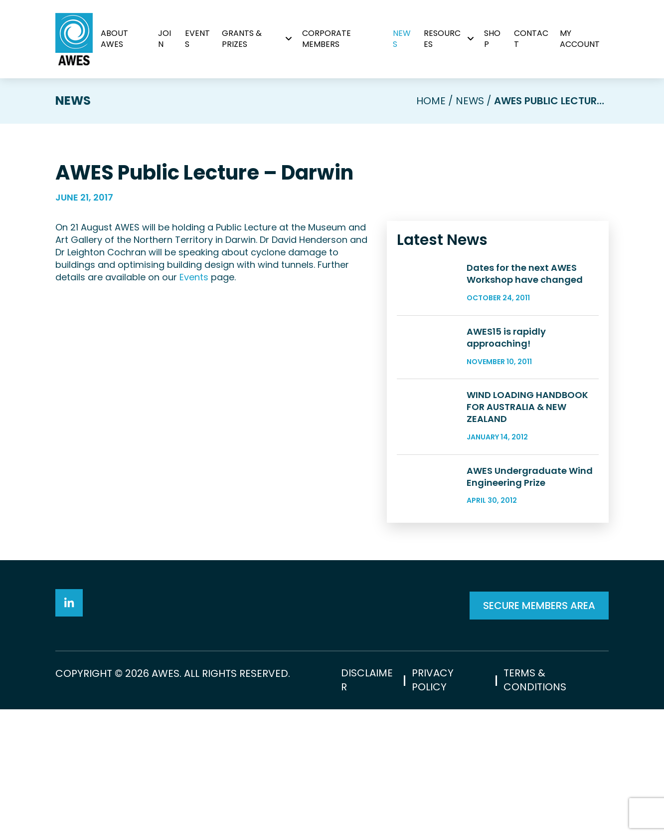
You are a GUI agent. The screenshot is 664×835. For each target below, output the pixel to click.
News (402, 38)
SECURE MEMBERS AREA (539, 700)
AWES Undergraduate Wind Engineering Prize (530, 521)
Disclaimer (367, 806)
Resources (442, 38)
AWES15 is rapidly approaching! (506, 356)
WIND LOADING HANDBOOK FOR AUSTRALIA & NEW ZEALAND (527, 444)
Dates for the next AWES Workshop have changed (525, 273)
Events (197, 38)
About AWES (114, 38)
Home (430, 101)
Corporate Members (326, 38)
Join (165, 38)
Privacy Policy (433, 806)
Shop (492, 38)
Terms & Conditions (534, 806)
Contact (531, 38)
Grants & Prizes (242, 38)
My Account (580, 38)
